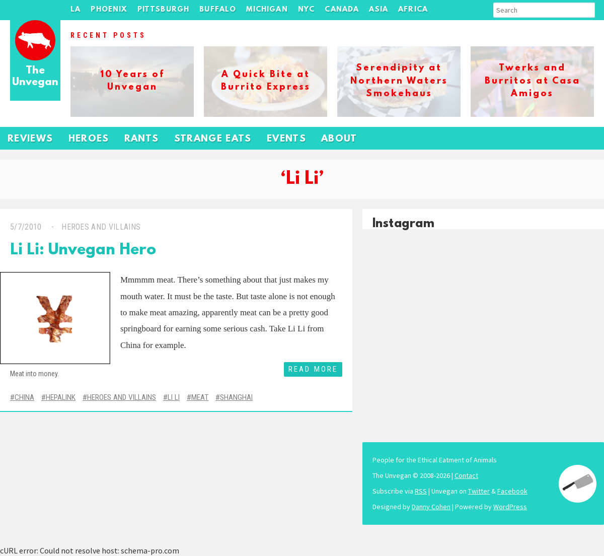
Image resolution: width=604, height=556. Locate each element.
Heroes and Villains (100, 227)
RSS (421, 491)
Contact (466, 475)
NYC (306, 10)
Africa (413, 10)
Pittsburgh (163, 10)
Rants (141, 139)
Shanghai (236, 397)
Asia (378, 10)
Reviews (30, 139)
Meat (199, 397)
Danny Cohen (431, 506)
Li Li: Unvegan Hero (83, 250)
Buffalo (217, 10)
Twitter (479, 491)
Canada (342, 10)
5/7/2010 (26, 227)
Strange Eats (213, 139)
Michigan (266, 10)
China (24, 397)
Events (286, 139)
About (339, 139)
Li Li (174, 397)
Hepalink (61, 397)
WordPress (510, 506)
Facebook (512, 491)
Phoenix (109, 10)
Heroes (88, 139)
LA (75, 10)
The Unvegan (35, 77)
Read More (313, 369)
